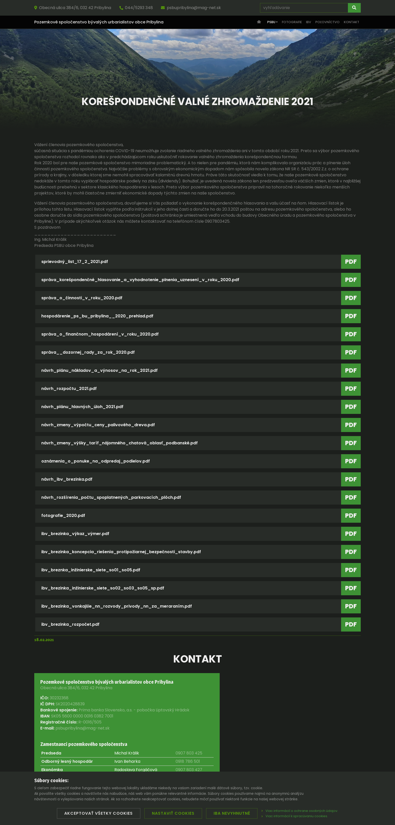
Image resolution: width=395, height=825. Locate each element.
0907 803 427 (189, 770)
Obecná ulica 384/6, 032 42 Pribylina (72, 8)
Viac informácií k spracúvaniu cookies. (294, 816)
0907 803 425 (189, 753)
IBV (308, 22)
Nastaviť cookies (173, 813)
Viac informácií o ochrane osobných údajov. (299, 811)
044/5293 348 (136, 8)
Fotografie (292, 22)
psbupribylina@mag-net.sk (191, 8)
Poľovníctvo (327, 22)
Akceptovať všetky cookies (98, 813)
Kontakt (351, 22)
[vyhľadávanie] (304, 8)
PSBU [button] (271, 22)
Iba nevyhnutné (232, 813)
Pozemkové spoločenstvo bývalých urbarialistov (98, 22)
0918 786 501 (188, 761)
